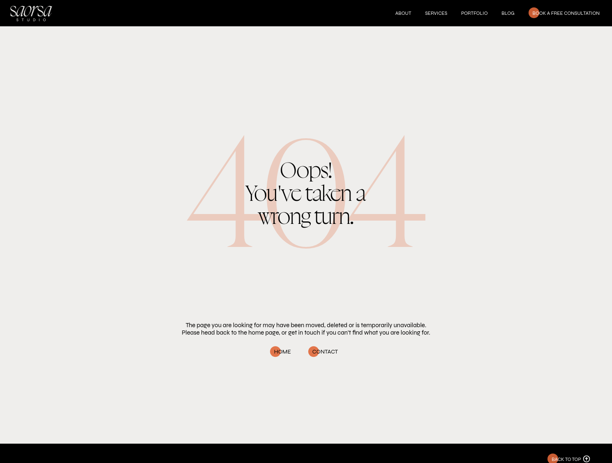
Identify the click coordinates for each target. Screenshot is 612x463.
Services (436, 13)
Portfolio (474, 13)
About (403, 13)
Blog (507, 13)
